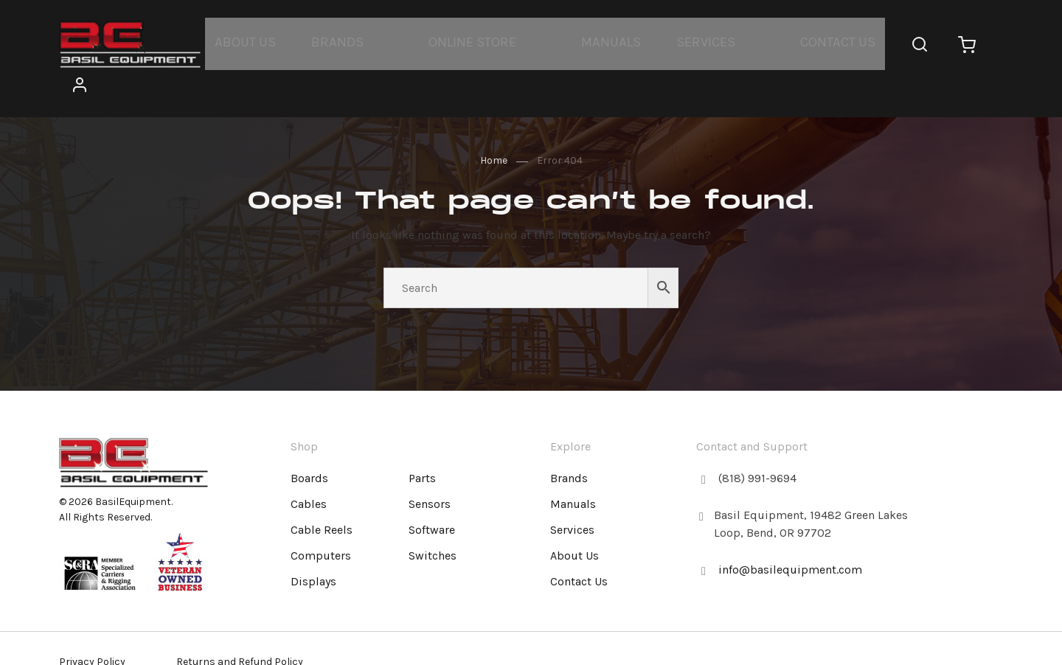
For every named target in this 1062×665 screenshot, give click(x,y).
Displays (313, 547)
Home (493, 125)
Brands (341, 41)
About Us (258, 41)
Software (432, 495)
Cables (309, 469)
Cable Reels (322, 495)
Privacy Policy (92, 631)
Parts (422, 443)
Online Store (468, 41)
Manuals (598, 41)
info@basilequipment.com (790, 535)
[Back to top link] (979, 426)
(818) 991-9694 (757, 443)
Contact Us (809, 41)
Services (686, 41)
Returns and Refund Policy (239, 631)
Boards (309, 443)
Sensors (430, 469)
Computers (321, 521)
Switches (433, 521)
